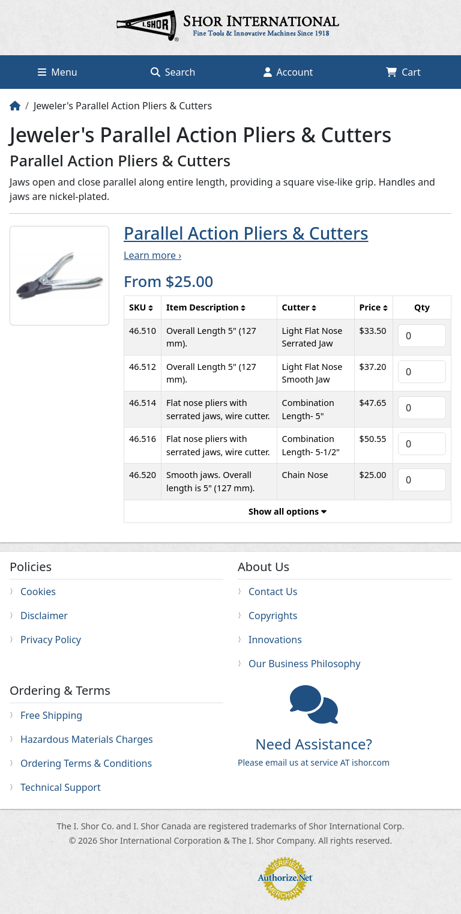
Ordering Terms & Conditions (86, 763)
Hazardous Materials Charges (86, 739)
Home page (230, 28)
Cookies (38, 591)
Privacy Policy (50, 639)
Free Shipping (51, 715)
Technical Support (60, 787)
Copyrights (273, 615)
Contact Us (273, 591)
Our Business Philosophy (304, 663)
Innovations (275, 639)
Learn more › (152, 255)
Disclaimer (44, 615)
